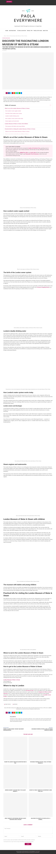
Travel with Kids (37, 30)
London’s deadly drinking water (12, 116)
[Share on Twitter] (10, 93)
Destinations (12, 30)
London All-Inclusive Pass (34, 148)
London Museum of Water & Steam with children (16, 123)
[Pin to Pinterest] (12, 93)
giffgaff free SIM (24, 152)
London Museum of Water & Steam (11, 679)
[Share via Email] (21, 93)
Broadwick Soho (30, 690)
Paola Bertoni (13, 716)
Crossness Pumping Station (43, 287)
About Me (45, 30)
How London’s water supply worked (13, 111)
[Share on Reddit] (14, 93)
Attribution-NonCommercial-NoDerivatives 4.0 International (30, 852)
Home (6, 30)
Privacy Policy (38, 851)
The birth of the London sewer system (13, 113)
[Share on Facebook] (9, 93)
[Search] (50, 30)
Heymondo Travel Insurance (32, 154)
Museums (15, 704)
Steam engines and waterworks (12, 121)
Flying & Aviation (21, 30)
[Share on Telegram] (17, 93)
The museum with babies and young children (15, 126)
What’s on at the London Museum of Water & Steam (17, 108)
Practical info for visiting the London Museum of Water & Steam (20, 129)
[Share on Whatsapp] (16, 93)
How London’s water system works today (14, 118)
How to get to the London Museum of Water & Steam (16, 134)
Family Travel (8, 704)
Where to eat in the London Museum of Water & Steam (17, 131)
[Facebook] (26, 3)
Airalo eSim (33, 152)
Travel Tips (30, 30)
